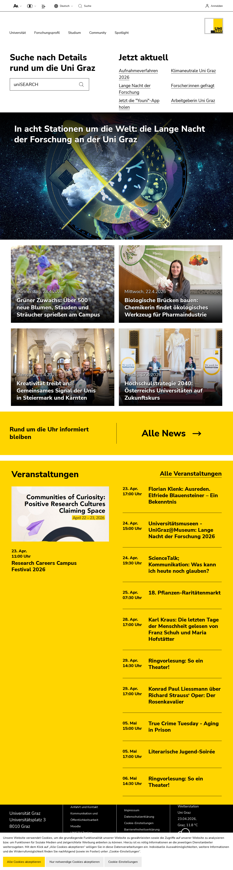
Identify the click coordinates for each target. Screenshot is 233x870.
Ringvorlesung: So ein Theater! (175, 664)
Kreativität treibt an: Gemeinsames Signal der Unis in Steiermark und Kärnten (56, 391)
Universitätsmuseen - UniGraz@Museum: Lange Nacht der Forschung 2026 (181, 530)
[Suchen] (81, 84)
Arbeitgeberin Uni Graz (193, 101)
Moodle (75, 826)
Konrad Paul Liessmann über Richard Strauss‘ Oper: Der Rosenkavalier (184, 695)
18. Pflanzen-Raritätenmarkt (184, 592)
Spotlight (122, 32)
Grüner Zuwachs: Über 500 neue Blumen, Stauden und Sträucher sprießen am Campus (58, 307)
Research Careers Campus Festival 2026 (44, 566)
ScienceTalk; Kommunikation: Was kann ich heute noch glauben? (182, 565)
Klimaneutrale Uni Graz (193, 71)
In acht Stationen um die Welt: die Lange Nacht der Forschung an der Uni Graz (109, 134)
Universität (17, 32)
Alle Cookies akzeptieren (24, 862)
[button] (17, 5)
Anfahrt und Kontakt (84, 807)
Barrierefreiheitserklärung (142, 829)
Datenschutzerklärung (139, 817)
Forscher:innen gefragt (192, 86)
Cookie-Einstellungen (139, 823)
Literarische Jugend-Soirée (181, 751)
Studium (74, 32)
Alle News (164, 433)
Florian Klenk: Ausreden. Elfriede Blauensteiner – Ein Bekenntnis (183, 495)
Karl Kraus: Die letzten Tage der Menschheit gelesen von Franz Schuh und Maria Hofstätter (183, 629)
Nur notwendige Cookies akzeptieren (75, 862)
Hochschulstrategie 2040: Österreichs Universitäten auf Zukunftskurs (163, 391)
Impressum (131, 810)
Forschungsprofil (47, 32)
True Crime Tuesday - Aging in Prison (183, 727)
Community (97, 32)
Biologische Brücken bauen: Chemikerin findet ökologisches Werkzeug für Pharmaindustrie (166, 307)
